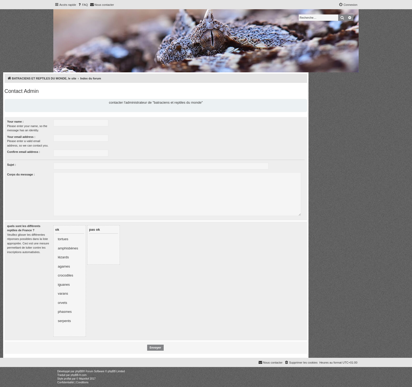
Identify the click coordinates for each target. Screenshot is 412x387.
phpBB (79, 371)
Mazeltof (84, 378)
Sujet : (11, 164)
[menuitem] (83, 5)
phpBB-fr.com (79, 375)
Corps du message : (21, 174)
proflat (67, 378)
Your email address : (21, 136)
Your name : (15, 121)
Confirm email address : (23, 151)
